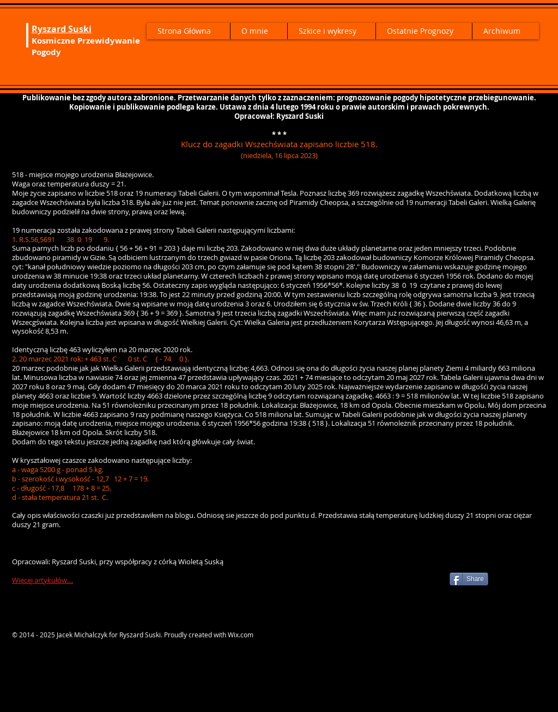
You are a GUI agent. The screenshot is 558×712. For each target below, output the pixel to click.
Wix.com (240, 634)
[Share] (469, 579)
